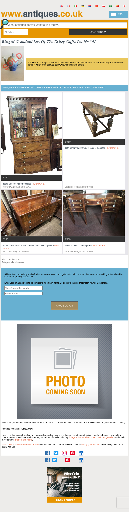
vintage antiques (76, 437)
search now (98, 32)
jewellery (110, 437)
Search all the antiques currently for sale (20, 444)
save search (64, 305)
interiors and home (23, 440)
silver (87, 437)
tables (93, 437)
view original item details (72, 65)
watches (101, 437)
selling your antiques (90, 444)
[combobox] (16, 32)
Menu (121, 14)
